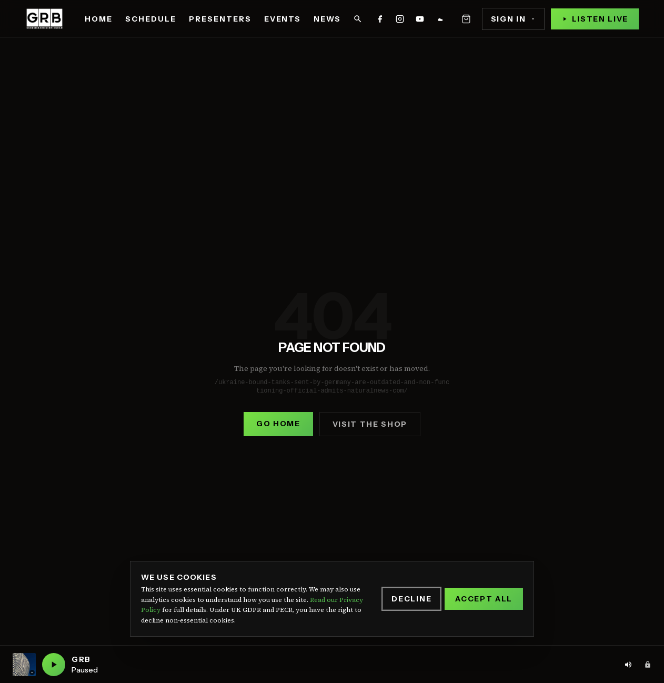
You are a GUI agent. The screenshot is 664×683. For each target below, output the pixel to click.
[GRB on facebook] (379, 19)
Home (99, 19)
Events (282, 19)
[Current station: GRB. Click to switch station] (24, 664)
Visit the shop (370, 424)
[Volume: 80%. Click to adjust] (628, 664)
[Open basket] (466, 18)
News (327, 19)
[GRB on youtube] (419, 19)
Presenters (220, 19)
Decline (411, 599)
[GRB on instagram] (399, 19)
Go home (278, 423)
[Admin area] (647, 664)
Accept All (483, 599)
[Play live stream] (595, 18)
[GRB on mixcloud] (439, 19)
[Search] (357, 19)
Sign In (513, 19)
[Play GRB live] (53, 664)
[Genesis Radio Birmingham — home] (44, 19)
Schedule (150, 19)
